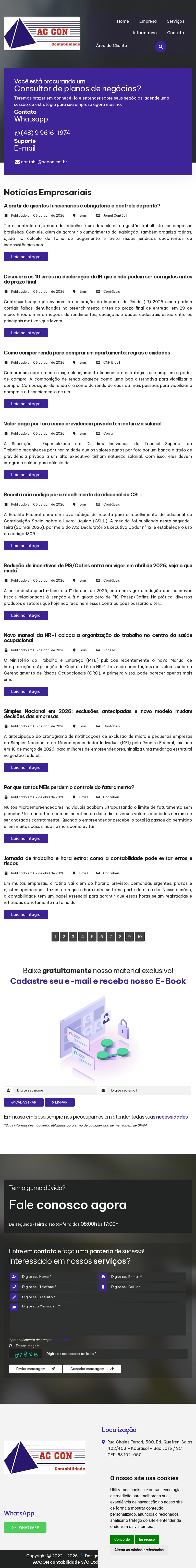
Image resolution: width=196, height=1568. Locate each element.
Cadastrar (23, 1102)
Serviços (175, 21)
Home (123, 21)
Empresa (148, 21)
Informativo (145, 32)
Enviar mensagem (35, 1369)
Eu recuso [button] (147, 1539)
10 (140, 936)
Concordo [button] (122, 1539)
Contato (175, 32)
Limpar (59, 1102)
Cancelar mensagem (92, 1369)
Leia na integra (26, 256)
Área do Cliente (111, 45)
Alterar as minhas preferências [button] (139, 1550)
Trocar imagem (24, 1346)
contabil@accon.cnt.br (44, 161)
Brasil (84, 215)
